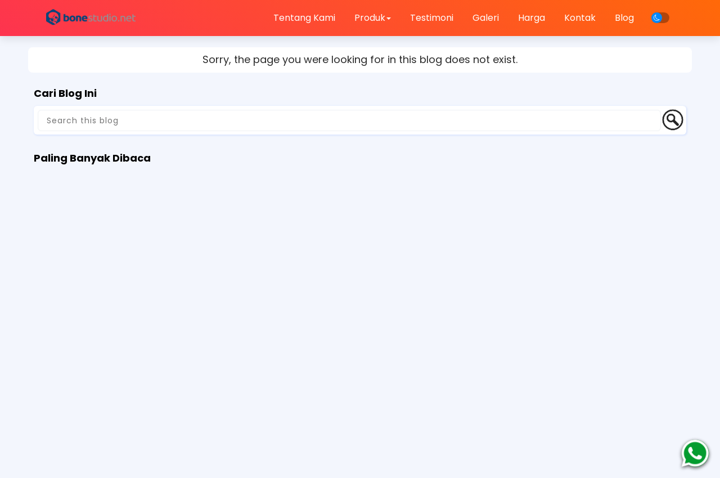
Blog (624, 17)
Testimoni (431, 17)
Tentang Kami (304, 17)
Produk (372, 17)
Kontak (580, 17)
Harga (531, 17)
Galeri (485, 17)
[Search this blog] (349, 120)
